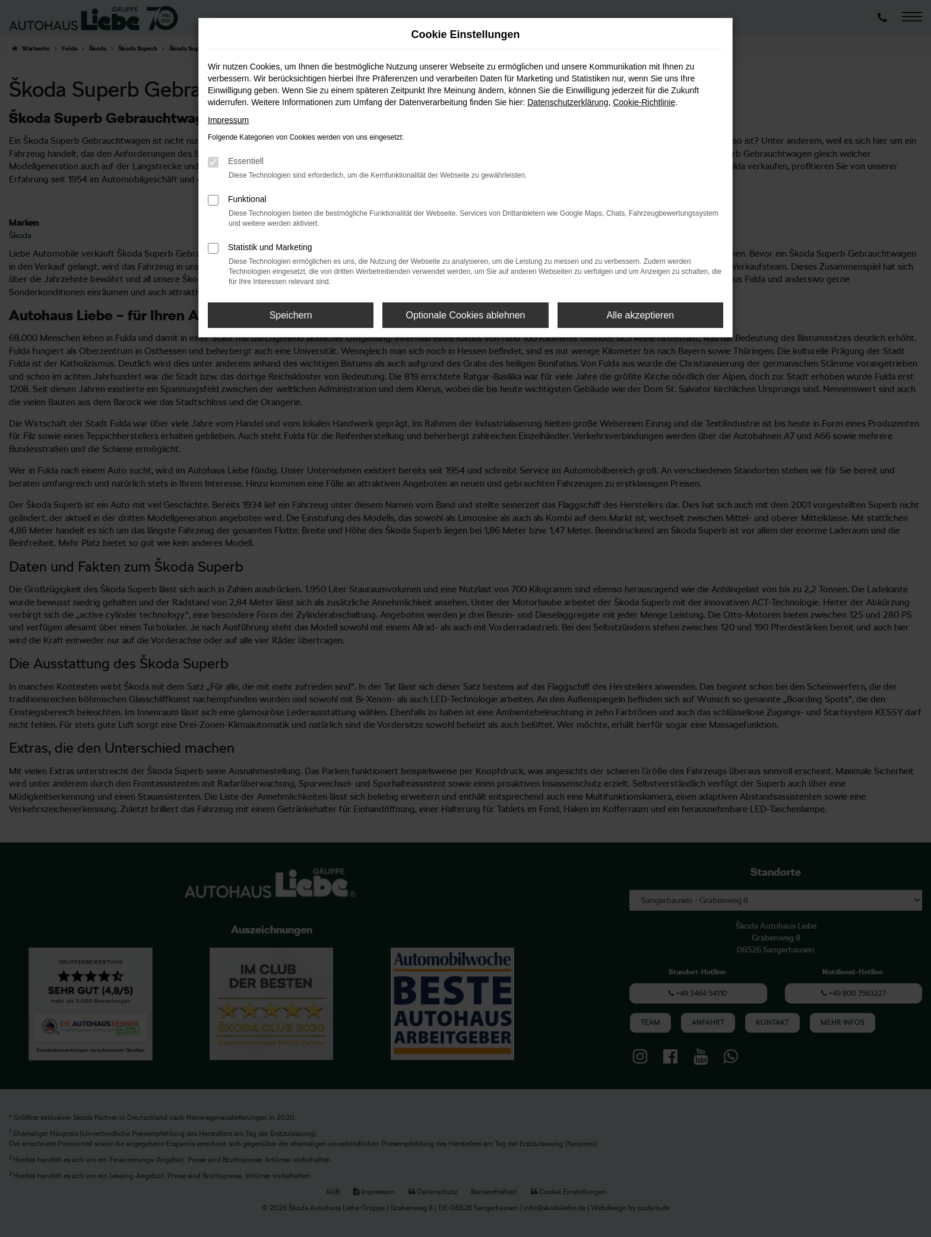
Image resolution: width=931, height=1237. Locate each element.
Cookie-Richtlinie (644, 102)
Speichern (291, 315)
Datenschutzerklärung (567, 102)
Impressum (228, 120)
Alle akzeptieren (640, 315)
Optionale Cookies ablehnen (465, 315)
